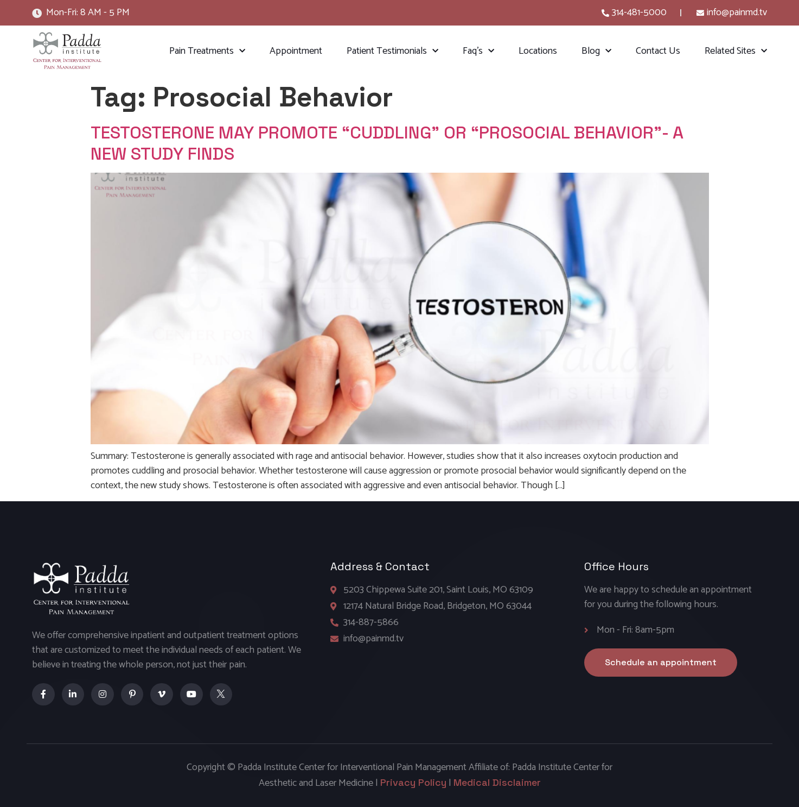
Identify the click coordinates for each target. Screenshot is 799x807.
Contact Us (658, 51)
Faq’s (478, 51)
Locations (538, 51)
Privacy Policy (413, 782)
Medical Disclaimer (497, 782)
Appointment (296, 51)
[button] (660, 662)
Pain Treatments (207, 51)
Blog (596, 51)
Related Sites (736, 51)
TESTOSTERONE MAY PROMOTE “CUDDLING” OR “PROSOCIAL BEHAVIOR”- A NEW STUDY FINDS (387, 143)
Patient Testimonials (392, 51)
